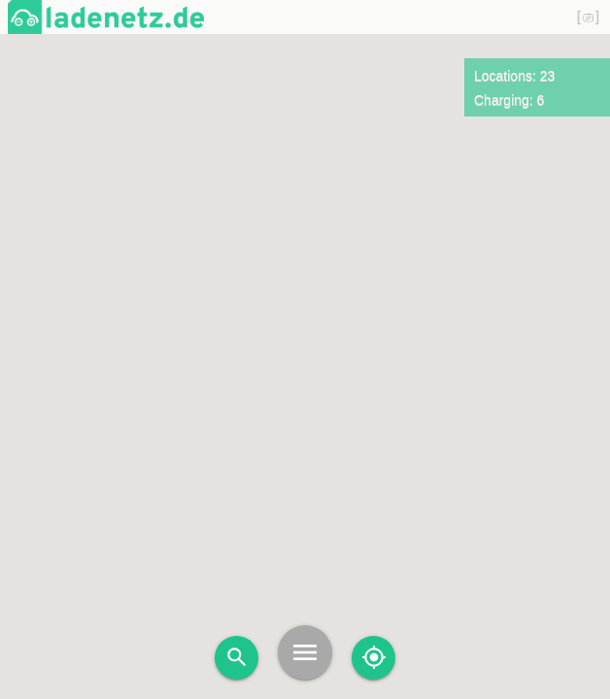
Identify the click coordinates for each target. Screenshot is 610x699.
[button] (220, 327)
